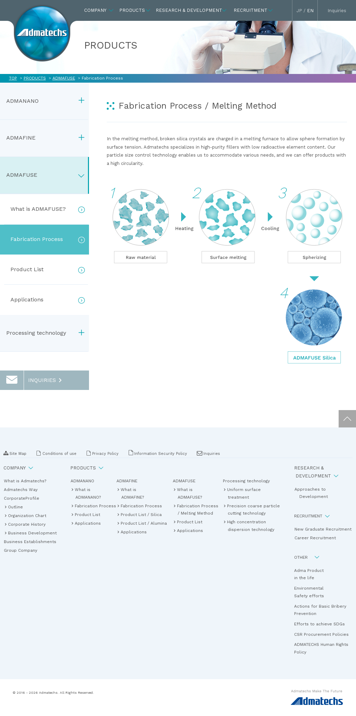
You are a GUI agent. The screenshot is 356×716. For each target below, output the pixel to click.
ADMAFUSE (63, 78)
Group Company (23, 550)
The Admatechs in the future (42, 30)
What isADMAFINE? (132, 493)
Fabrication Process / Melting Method (198, 509)
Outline (16, 506)
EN (310, 10)
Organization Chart (27, 515)
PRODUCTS (35, 78)
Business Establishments (32, 541)
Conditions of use (56, 453)
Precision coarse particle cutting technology (254, 509)
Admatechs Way (23, 489)
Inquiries (208, 453)
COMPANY (18, 468)
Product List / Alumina (144, 523)
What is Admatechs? (27, 480)
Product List (87, 514)
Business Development (33, 532)
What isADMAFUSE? (190, 493)
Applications (88, 523)
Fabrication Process (90, 505)
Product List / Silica (141, 514)
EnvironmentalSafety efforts (309, 592)
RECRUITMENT (312, 516)
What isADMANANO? (88, 493)
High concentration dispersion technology (251, 525)
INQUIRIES (32, 380)
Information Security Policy (157, 453)
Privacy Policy (102, 453)
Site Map (14, 453)
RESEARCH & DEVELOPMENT (316, 472)
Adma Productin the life (309, 574)
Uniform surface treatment (244, 493)
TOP (13, 78)
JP (299, 10)
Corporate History (27, 524)
